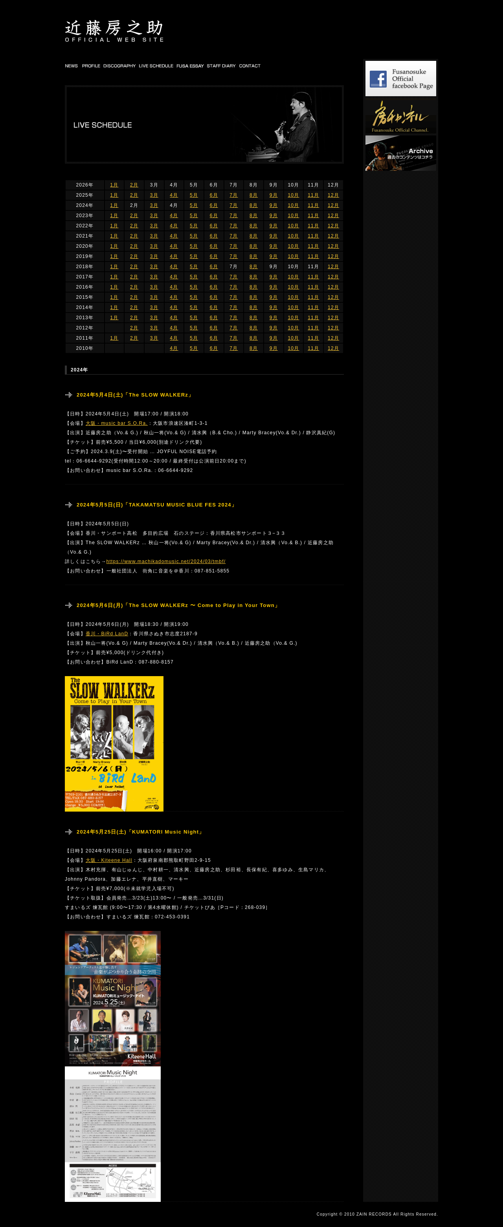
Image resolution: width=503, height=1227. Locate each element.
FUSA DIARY (191, 66)
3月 (154, 195)
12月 (333, 195)
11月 (313, 195)
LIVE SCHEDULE (157, 66)
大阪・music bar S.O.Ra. (117, 423)
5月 (194, 195)
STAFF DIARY (222, 66)
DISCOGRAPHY (120, 66)
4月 (174, 195)
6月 (214, 195)
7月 (233, 195)
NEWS (72, 66)
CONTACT (250, 66)
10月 (293, 195)
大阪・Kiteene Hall (109, 860)
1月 (114, 185)
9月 (274, 195)
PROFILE (91, 66)
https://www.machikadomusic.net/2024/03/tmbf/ (166, 561)
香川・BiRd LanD (107, 633)
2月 (134, 185)
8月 (254, 195)
